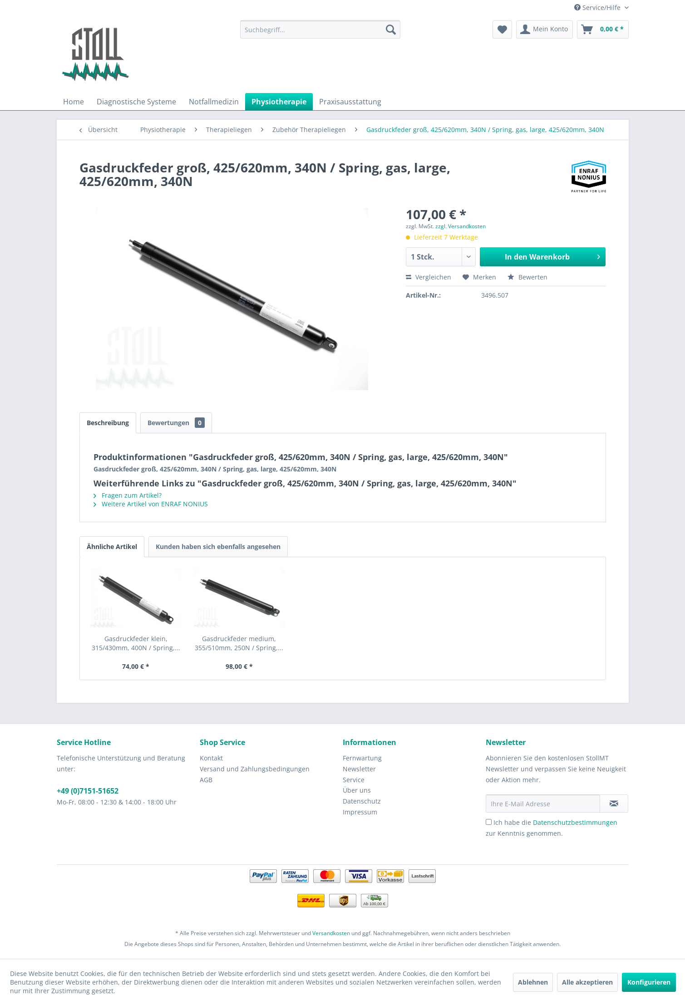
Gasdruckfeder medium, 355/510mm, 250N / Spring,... (239, 643)
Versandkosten (331, 933)
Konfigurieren (648, 982)
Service (354, 779)
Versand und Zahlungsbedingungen (255, 769)
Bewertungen (176, 422)
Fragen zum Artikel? (128, 495)
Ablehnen (533, 982)
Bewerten (527, 277)
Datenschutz (362, 801)
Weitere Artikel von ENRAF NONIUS (151, 504)
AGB (206, 779)
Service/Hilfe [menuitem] (598, 7)
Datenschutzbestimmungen (575, 822)
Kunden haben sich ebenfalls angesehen (218, 546)
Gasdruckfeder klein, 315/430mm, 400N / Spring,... (136, 643)
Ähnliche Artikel (112, 546)
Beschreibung (108, 422)
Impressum (360, 812)
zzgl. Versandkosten (460, 226)
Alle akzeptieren (587, 982)
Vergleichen (428, 277)
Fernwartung (362, 758)
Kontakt (211, 758)
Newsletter (359, 769)
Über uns (357, 790)
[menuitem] (320, 29)
